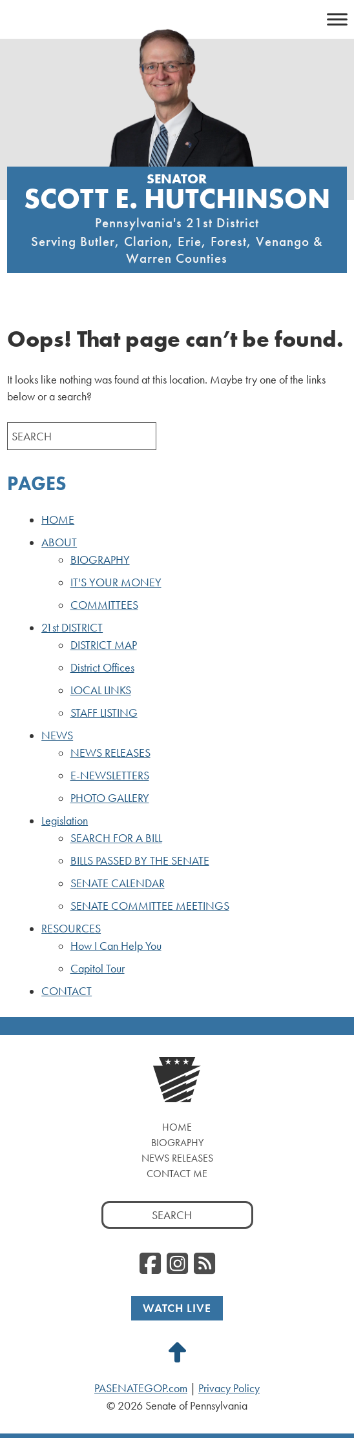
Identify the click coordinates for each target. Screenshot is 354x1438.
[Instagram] (177, 1264)
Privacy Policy (229, 1388)
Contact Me (177, 1173)
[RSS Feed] (204, 1264)
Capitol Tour (97, 968)
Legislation (64, 821)
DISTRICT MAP (103, 645)
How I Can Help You (115, 946)
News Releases (177, 1158)
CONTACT (66, 991)
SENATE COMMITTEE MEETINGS (149, 906)
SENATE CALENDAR (117, 883)
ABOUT (59, 542)
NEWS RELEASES (110, 753)
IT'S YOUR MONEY (115, 582)
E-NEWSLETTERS (109, 775)
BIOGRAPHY (100, 560)
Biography (177, 1142)
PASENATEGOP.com (140, 1388)
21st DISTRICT (72, 628)
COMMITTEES (104, 605)
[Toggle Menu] (337, 19)
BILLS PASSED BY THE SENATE (139, 861)
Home (177, 1127)
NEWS (57, 735)
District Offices (102, 668)
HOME (57, 520)
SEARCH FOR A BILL (116, 838)
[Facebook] (150, 1264)
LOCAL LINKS (100, 690)
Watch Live (177, 1307)
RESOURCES (71, 928)
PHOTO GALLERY (109, 798)
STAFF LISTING (104, 713)
